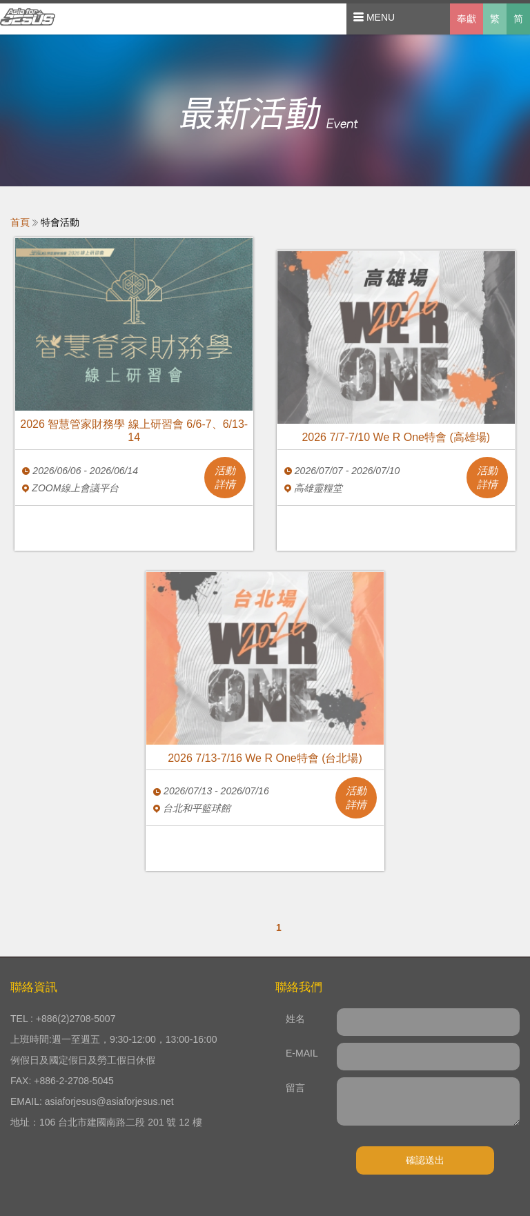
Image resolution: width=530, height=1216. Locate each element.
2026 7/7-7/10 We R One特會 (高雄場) (396, 437)
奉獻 (466, 18)
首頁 (20, 222)
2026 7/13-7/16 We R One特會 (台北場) (265, 758)
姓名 (295, 1018)
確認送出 (425, 1160)
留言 (295, 1087)
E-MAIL (302, 1053)
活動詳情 (225, 477)
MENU (374, 17)
